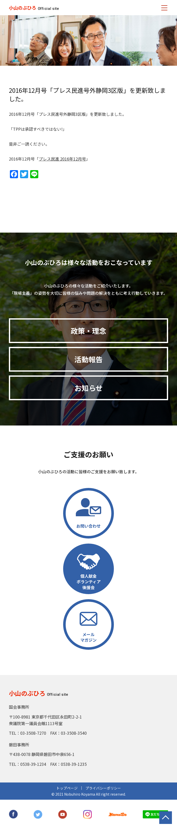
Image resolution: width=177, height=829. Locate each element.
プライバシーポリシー (103, 788)
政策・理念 (88, 331)
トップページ (67, 788)
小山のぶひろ (22, 7)
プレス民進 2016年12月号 (62, 159)
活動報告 (88, 359)
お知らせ (89, 388)
